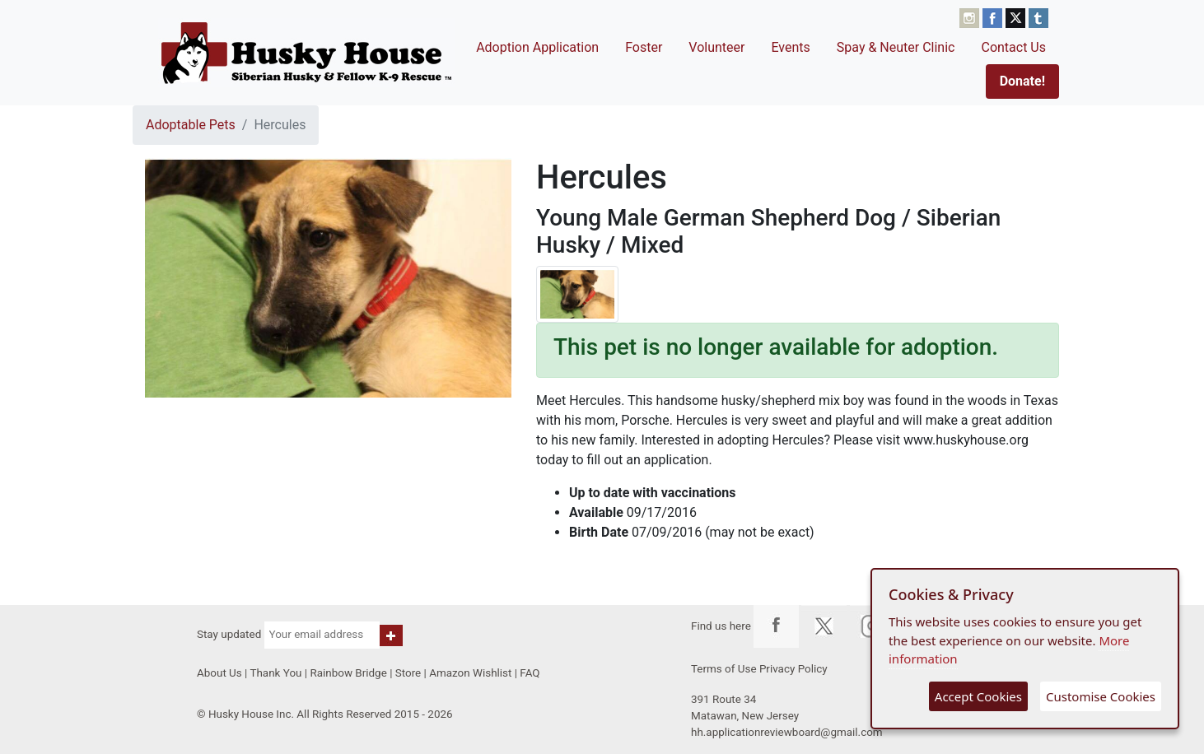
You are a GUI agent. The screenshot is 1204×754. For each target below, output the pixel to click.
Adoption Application (537, 47)
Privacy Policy (793, 669)
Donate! (1022, 81)
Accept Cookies (978, 696)
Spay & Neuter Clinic (896, 47)
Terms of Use (724, 669)
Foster (643, 47)
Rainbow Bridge (348, 673)
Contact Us (1013, 47)
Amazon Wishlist (470, 673)
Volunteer (716, 47)
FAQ (529, 673)
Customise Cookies (1100, 696)
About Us (219, 673)
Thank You (275, 673)
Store (408, 673)
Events (790, 47)
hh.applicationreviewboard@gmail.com (787, 732)
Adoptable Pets (191, 125)
